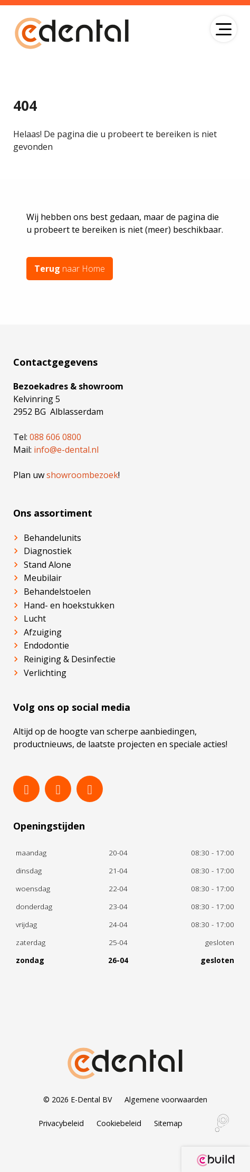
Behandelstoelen (57, 591)
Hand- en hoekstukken (69, 605)
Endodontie (46, 645)
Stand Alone (47, 564)
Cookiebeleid (119, 1123)
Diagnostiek (48, 551)
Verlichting (45, 673)
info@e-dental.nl (66, 449)
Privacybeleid (61, 1123)
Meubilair (43, 578)
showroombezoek (82, 475)
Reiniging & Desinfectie (70, 659)
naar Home (69, 268)
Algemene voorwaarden (165, 1099)
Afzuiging (43, 632)
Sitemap (168, 1123)
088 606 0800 (55, 437)
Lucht (35, 618)
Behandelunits (52, 538)
